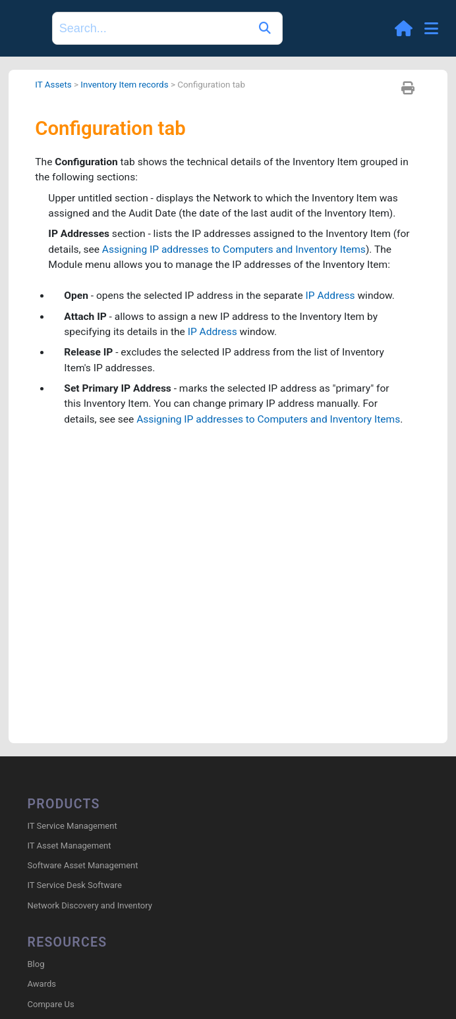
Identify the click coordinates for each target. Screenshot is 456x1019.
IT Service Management (72, 826)
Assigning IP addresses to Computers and (239, 252)
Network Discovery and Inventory (90, 906)
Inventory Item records (127, 84)
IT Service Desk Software (75, 886)
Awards (42, 986)
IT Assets (53, 84)
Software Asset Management (83, 866)
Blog (36, 965)
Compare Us (51, 1005)
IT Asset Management (69, 846)
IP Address (337, 300)
